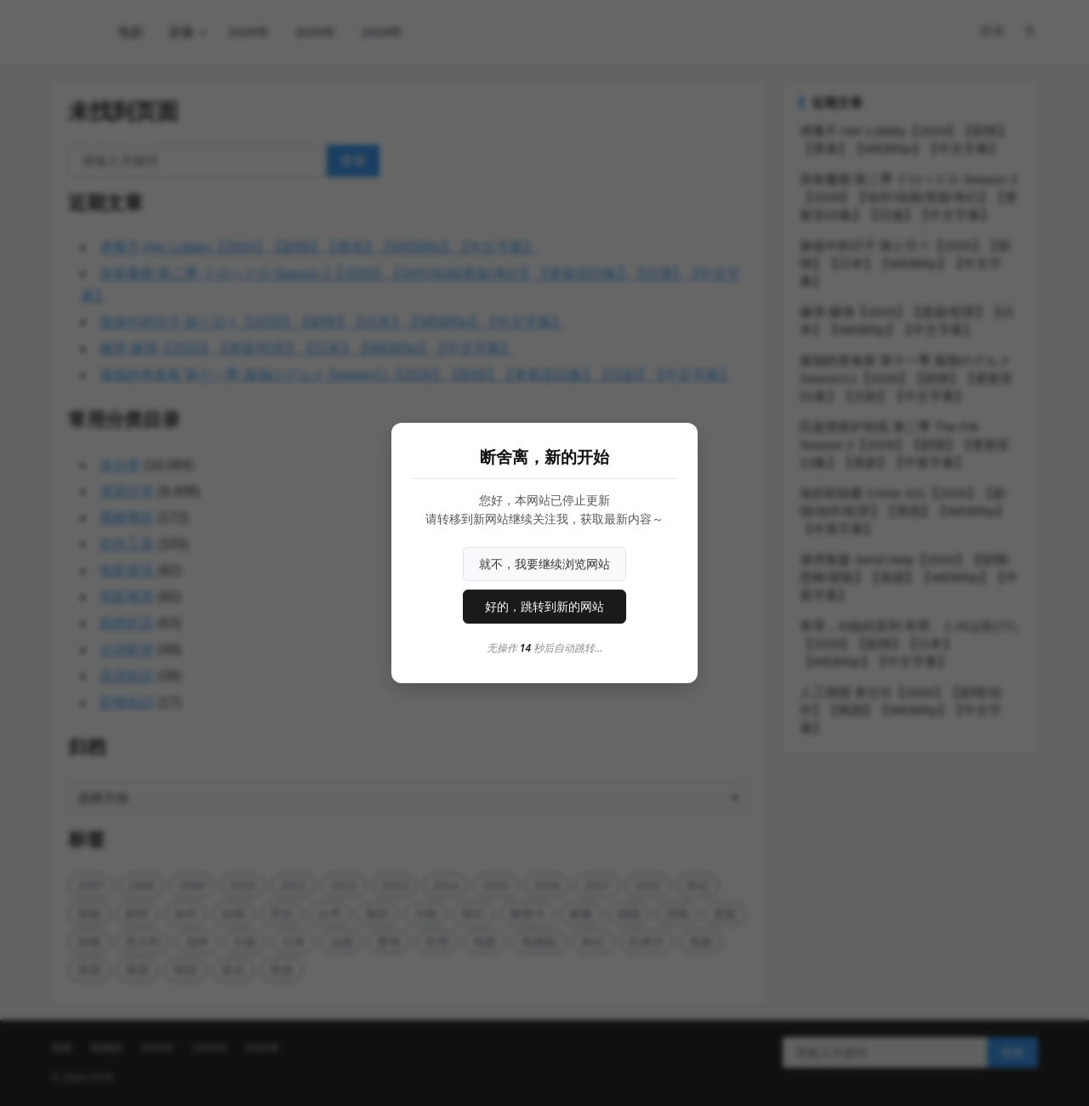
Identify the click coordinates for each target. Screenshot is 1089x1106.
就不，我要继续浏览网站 (544, 564)
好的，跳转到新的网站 (544, 606)
